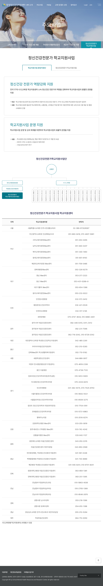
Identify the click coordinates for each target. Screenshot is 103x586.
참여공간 (74, 5)
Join (90, 5)
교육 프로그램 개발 (32, 45)
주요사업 (40, 5)
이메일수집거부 (29, 572)
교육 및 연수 (11, 45)
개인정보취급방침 (15, 572)
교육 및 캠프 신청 (61, 5)
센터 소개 (29, 5)
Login (86, 5)
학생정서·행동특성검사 (51, 45)
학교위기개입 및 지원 (71, 45)
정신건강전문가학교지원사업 (91, 44)
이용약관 (5, 572)
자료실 (49, 5)
